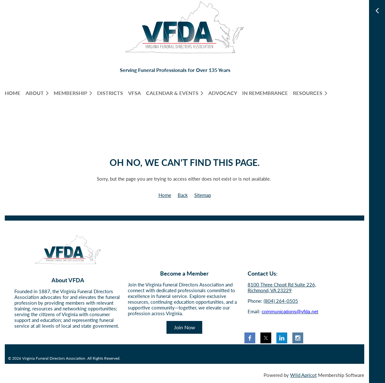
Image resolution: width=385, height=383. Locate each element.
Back (183, 195)
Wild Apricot (303, 375)
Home (164, 195)
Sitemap (202, 195)
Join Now (184, 327)
